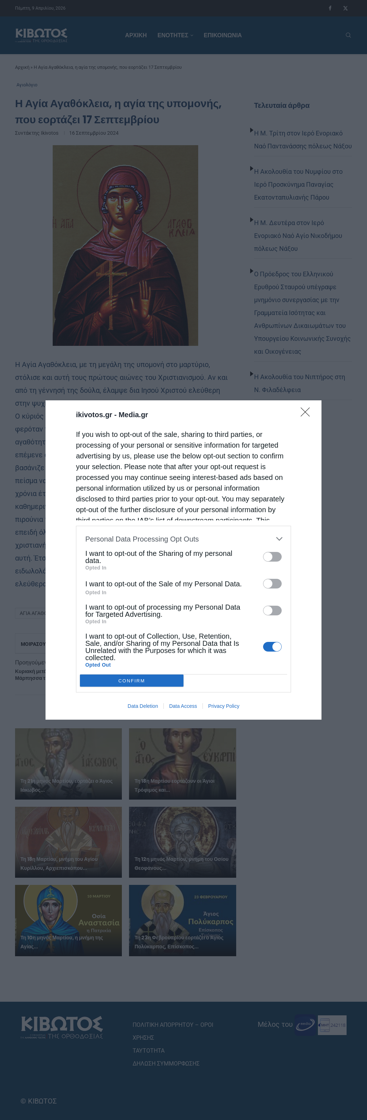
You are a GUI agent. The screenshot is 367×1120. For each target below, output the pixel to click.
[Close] (307, 414)
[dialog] (183, 560)
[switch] (272, 557)
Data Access (183, 706)
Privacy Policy (223, 706)
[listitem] (183, 539)
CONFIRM (131, 680)
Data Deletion (143, 706)
